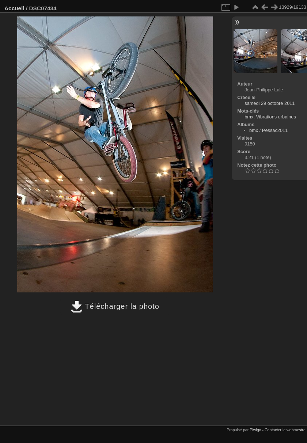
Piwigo (255, 430)
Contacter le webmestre (285, 430)
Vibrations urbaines (276, 117)
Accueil (14, 8)
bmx (249, 117)
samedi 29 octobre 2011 (270, 103)
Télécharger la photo (115, 306)
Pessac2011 (275, 130)
